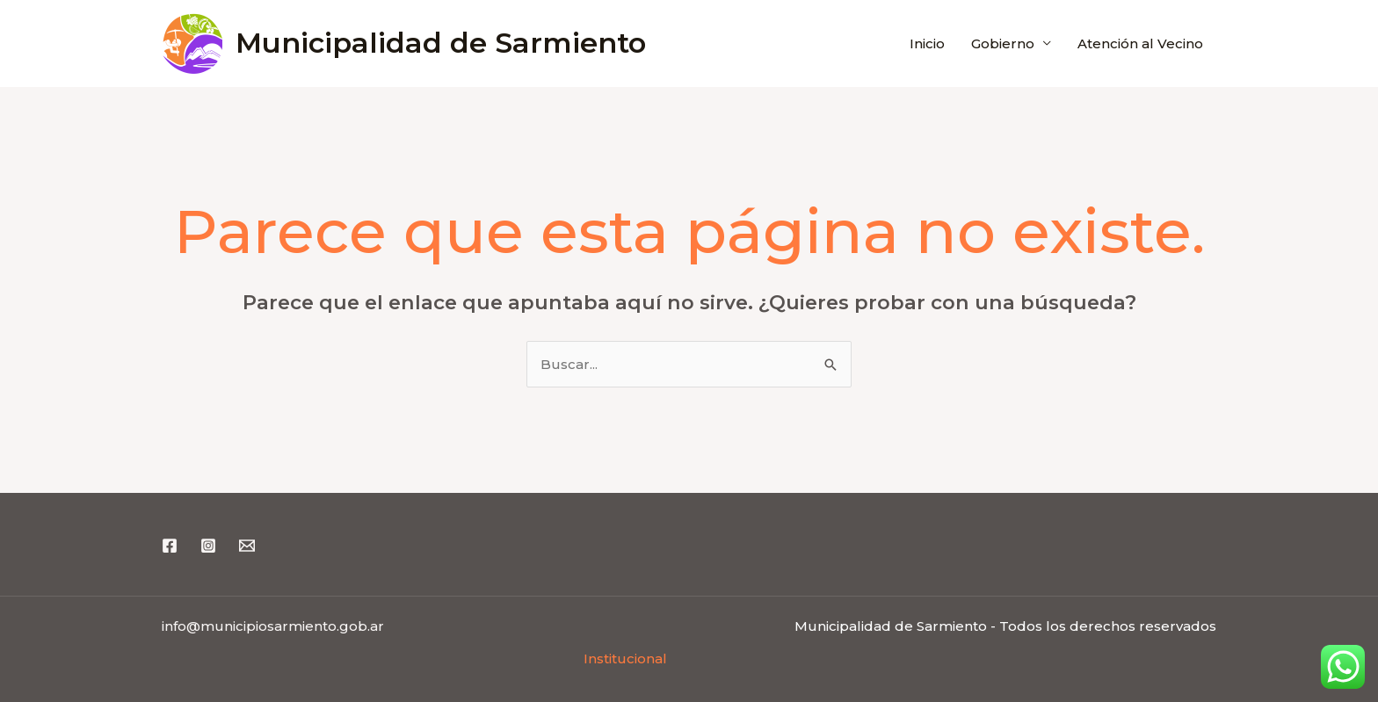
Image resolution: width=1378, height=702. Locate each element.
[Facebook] (170, 546)
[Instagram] (208, 546)
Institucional (625, 658)
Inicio (927, 43)
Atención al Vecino (1140, 43)
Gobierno (1002, 43)
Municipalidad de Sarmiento (441, 42)
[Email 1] (247, 546)
